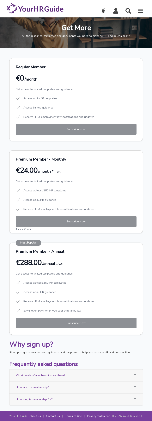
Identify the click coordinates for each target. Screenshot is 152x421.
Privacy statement (98, 416)
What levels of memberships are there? (76, 375)
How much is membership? (76, 387)
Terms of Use (73, 416)
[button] (116, 11)
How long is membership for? (76, 399)
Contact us (53, 416)
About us (35, 416)
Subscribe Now (76, 129)
